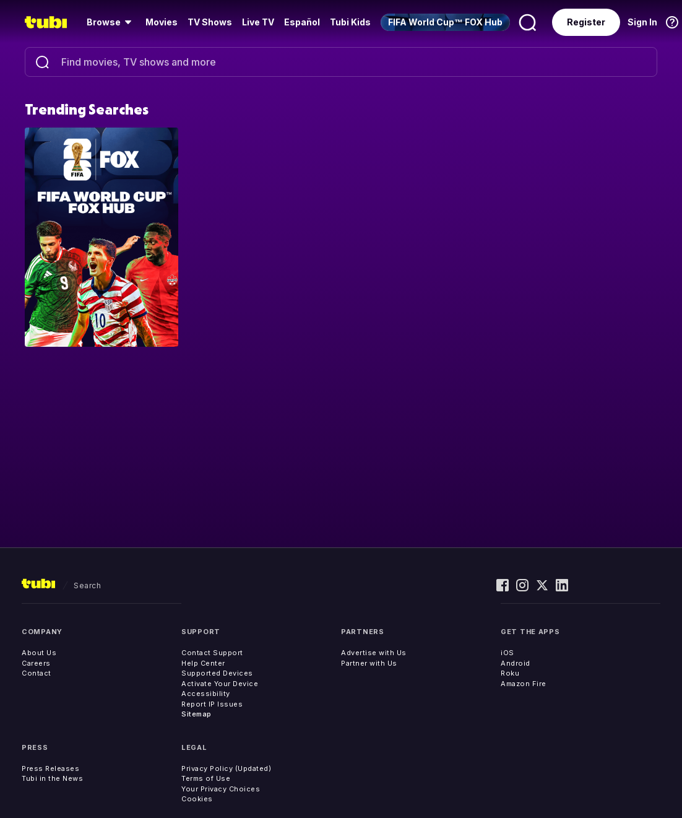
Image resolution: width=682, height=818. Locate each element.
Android (515, 663)
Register (586, 22)
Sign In (642, 22)
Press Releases (50, 768)
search (87, 585)
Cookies (197, 798)
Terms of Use (205, 778)
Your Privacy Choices (220, 789)
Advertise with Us (374, 652)
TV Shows (210, 22)
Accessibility (205, 693)
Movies (161, 22)
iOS (507, 652)
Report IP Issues (212, 704)
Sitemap (196, 714)
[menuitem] (111, 22)
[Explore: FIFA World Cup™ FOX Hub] (101, 236)
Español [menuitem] (302, 22)
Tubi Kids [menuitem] (350, 22)
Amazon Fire (523, 683)
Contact (36, 673)
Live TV (258, 22)
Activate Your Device (219, 683)
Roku (510, 673)
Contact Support (212, 652)
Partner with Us (369, 663)
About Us (39, 652)
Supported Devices (217, 673)
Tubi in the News (52, 778)
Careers (36, 663)
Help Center (203, 663)
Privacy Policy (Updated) (226, 768)
